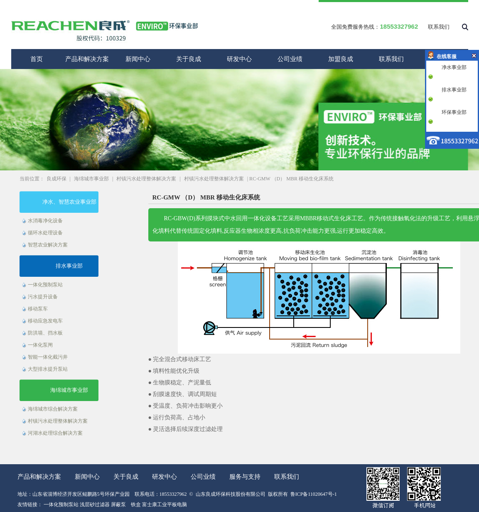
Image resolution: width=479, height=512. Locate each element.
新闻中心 (137, 59)
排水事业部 (69, 266)
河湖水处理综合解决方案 (55, 433)
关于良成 (188, 59)
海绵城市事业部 (91, 179)
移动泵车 (38, 309)
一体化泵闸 (40, 345)
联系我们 (439, 27)
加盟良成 (340, 59)
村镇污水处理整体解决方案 (146, 179)
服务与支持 (244, 476)
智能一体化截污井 (48, 357)
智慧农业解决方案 (48, 245)
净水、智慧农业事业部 (69, 202)
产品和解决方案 (87, 59)
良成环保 (56, 179)
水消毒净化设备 (45, 221)
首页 (36, 59)
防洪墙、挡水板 (45, 333)
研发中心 (239, 59)
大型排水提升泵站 (48, 369)
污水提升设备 (43, 297)
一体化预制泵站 (45, 285)
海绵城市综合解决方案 (53, 409)
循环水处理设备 (45, 233)
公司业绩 (290, 59)
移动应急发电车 (45, 321)
